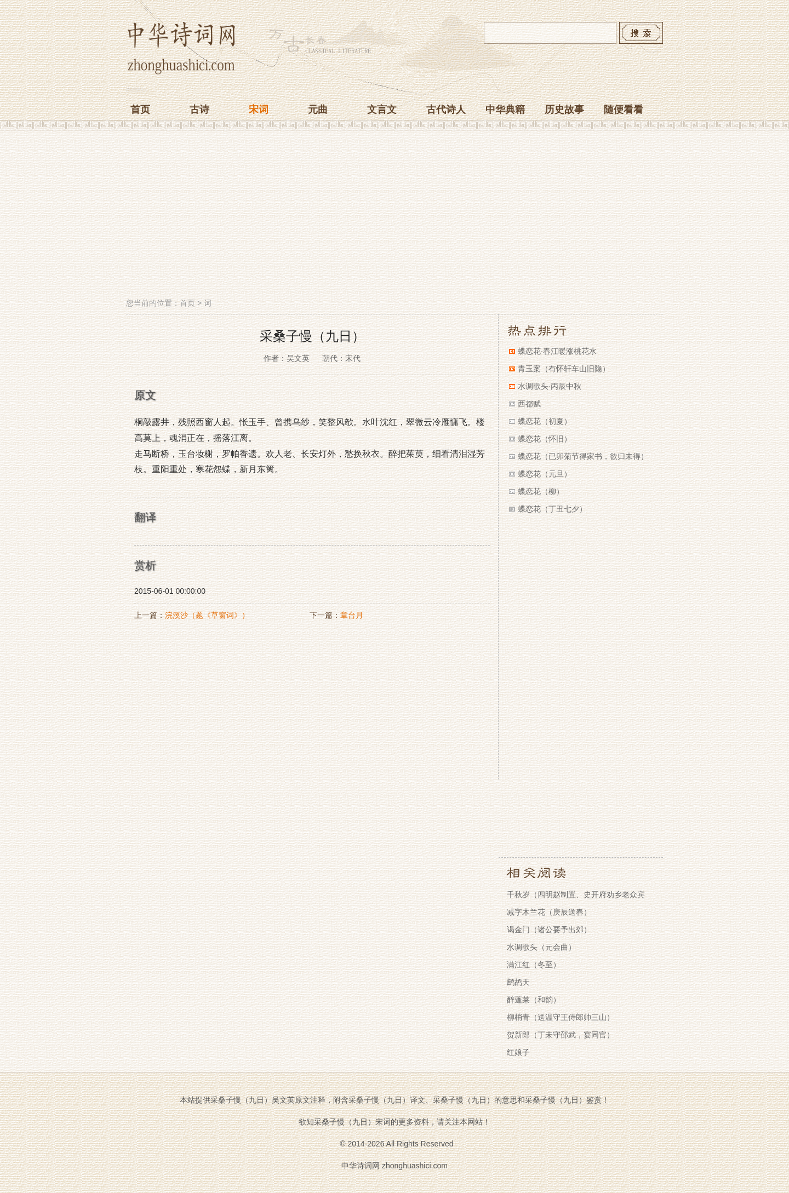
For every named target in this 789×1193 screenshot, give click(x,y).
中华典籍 (505, 109)
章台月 (351, 615)
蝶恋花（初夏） (544, 421)
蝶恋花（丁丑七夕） (552, 508)
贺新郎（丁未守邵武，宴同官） (560, 1034)
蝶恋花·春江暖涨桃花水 (557, 351)
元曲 (318, 109)
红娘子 (518, 1052)
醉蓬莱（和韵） (534, 999)
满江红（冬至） (534, 964)
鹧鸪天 (518, 982)
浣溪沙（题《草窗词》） (207, 615)
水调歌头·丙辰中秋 (549, 386)
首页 (140, 109)
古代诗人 (446, 109)
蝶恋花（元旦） (544, 473)
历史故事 (564, 109)
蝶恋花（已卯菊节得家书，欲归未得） (583, 456)
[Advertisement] (394, 215)
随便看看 (623, 109)
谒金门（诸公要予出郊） (549, 929)
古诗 (199, 109)
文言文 (382, 109)
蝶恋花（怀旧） (544, 438)
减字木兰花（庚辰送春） (549, 912)
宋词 (258, 109)
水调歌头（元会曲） (541, 947)
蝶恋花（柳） (541, 491)
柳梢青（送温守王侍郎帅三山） (560, 1017)
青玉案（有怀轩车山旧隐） (564, 368)
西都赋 (529, 403)
